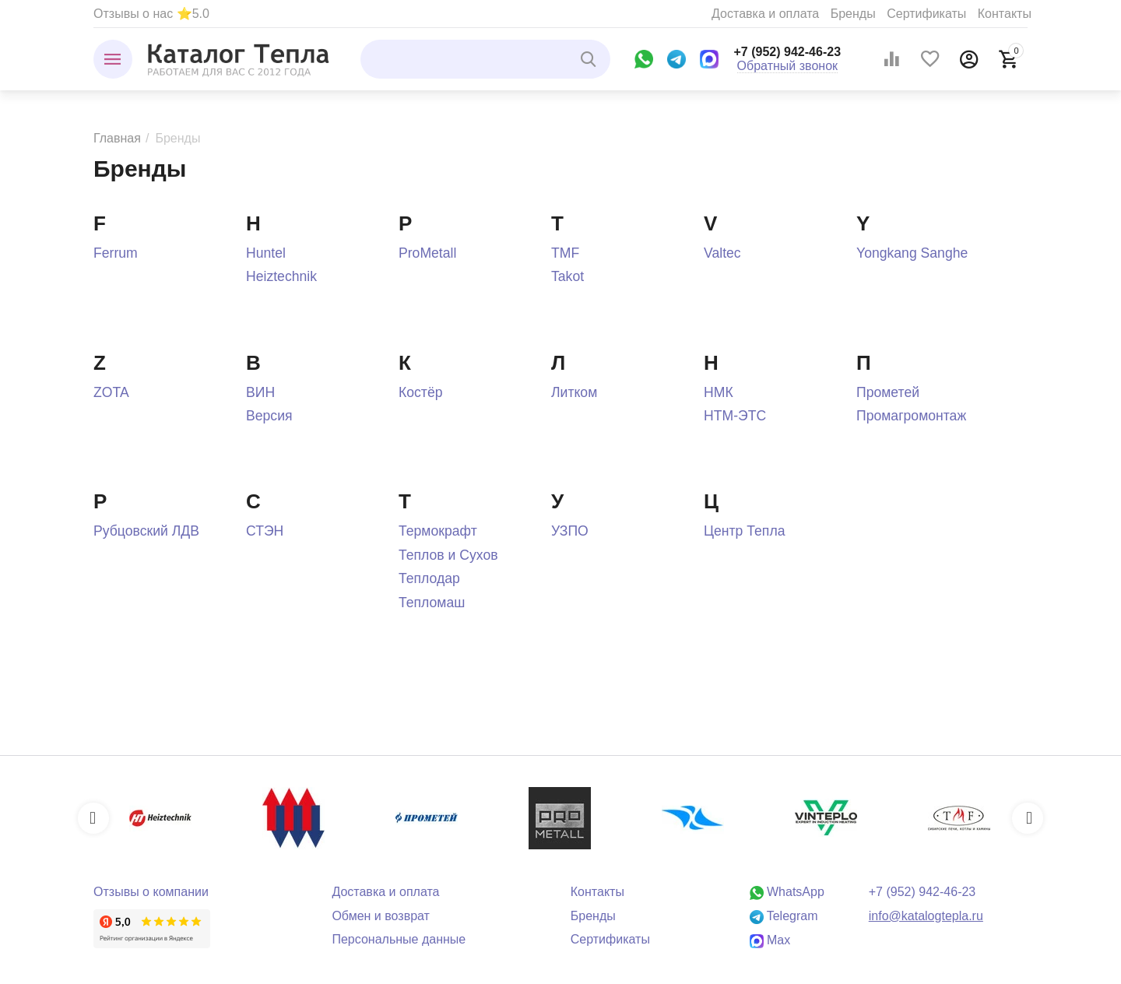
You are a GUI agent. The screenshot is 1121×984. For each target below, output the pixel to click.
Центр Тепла (744, 531)
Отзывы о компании (151, 891)
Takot (567, 276)
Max (770, 940)
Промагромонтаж (911, 415)
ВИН (260, 392)
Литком (574, 392)
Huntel (266, 253)
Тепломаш (432, 602)
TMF (565, 253)
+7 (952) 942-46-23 (788, 51)
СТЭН (264, 531)
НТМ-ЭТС (735, 415)
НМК (718, 392)
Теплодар (429, 578)
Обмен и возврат (381, 915)
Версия (269, 415)
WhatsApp (787, 891)
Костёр (421, 392)
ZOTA (111, 392)
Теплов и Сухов (448, 555)
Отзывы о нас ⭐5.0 (151, 13)
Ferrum (115, 253)
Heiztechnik (281, 276)
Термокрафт (438, 531)
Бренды (853, 13)
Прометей (887, 392)
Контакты (1004, 13)
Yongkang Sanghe (912, 253)
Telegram (784, 915)
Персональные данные (399, 939)
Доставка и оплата (765, 13)
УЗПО (570, 531)
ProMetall (427, 253)
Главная (117, 138)
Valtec (722, 253)
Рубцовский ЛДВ (146, 531)
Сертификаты (926, 13)
